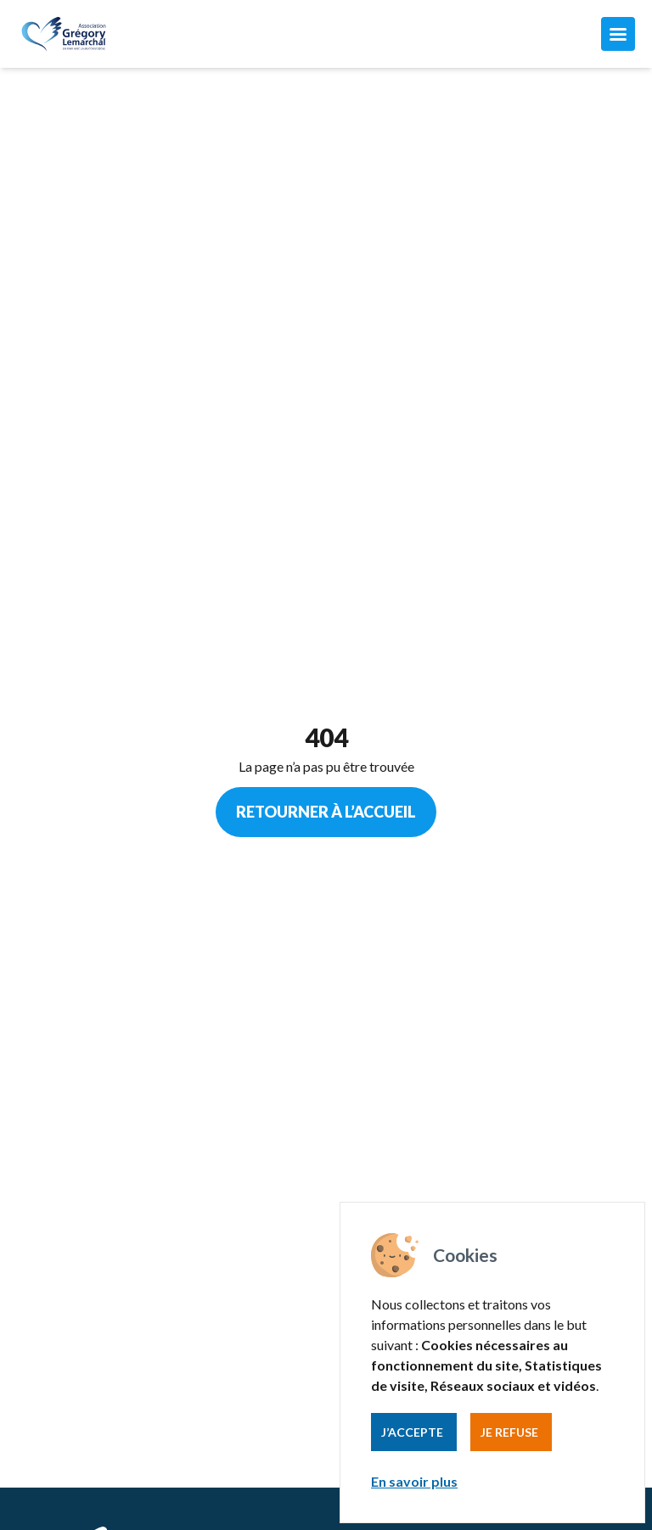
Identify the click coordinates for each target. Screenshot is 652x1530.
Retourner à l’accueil (326, 811)
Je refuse (509, 1432)
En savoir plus (414, 1481)
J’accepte (412, 1432)
